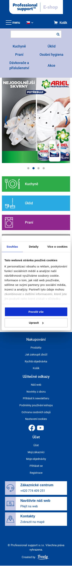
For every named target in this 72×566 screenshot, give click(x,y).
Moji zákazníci (36, 452)
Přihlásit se (36, 465)
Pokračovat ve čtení (36, 184)
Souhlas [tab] (12, 246)
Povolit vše (36, 311)
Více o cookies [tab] (57, 246)
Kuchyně (19, 46)
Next (66, 121)
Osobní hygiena (51, 54)
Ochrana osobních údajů (36, 412)
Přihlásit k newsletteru (36, 398)
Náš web (36, 384)
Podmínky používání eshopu (36, 405)
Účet (36, 445)
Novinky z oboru (36, 391)
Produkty (36, 347)
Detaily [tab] (34, 246)
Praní (19, 54)
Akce (51, 65)
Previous (5, 121)
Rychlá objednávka (36, 361)
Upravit (36, 322)
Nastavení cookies (36, 418)
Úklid (51, 46)
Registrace (36, 472)
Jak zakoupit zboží (36, 354)
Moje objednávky (36, 458)
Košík (63, 23)
